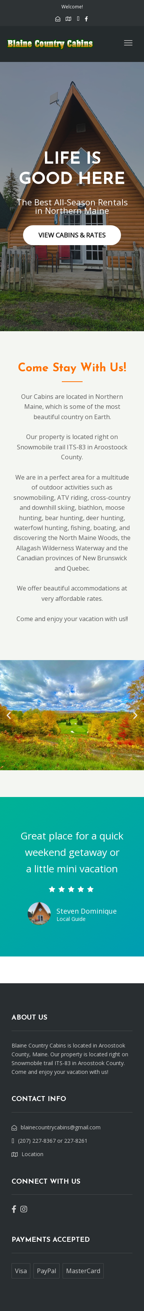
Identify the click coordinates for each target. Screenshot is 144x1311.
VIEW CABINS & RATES (72, 235)
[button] (8, 715)
